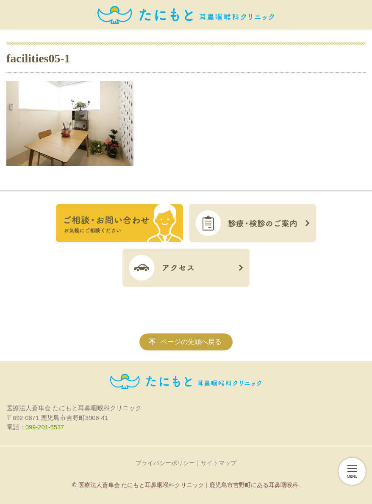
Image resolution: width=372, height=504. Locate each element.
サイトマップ (218, 462)
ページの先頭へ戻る (191, 341)
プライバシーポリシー (165, 462)
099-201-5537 (44, 427)
